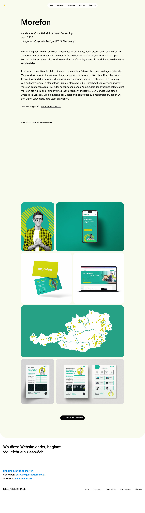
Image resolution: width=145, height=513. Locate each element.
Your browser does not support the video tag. (72, 175)
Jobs (87, 489)
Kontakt (82, 5)
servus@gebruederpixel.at (30, 474)
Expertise (71, 5)
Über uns (92, 5)
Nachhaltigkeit (125, 489)
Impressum (98, 489)
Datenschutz (111, 489)
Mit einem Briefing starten (18, 470)
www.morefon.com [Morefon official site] (51, 106)
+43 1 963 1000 (22, 478)
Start (51, 5)
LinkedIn (138, 489)
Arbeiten (60, 5)
